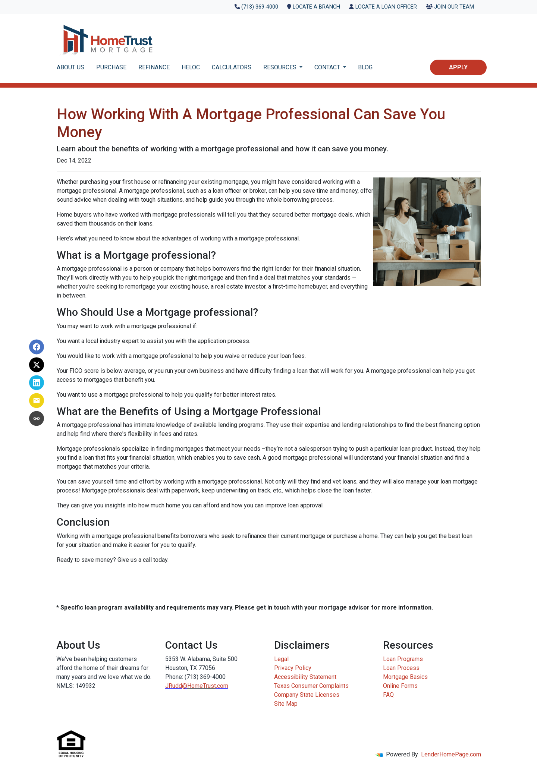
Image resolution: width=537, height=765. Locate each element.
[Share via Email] (36, 400)
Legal (281, 658)
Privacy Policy (292, 667)
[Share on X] (36, 364)
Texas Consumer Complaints (311, 685)
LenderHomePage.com (451, 754)
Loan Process (401, 667)
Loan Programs (403, 658)
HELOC (191, 67)
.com (222, 685)
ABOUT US (70, 67)
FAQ (388, 694)
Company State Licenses (306, 694)
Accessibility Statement (305, 676)
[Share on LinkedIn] (36, 382)
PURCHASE (111, 67)
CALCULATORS (231, 67)
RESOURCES (280, 67)
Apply (458, 67)
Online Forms (400, 685)
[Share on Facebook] (36, 346)
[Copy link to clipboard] (36, 418)
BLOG (365, 67)
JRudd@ (176, 685)
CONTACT (328, 67)
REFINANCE (154, 67)
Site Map (286, 703)
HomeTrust (201, 685)
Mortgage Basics (405, 676)
